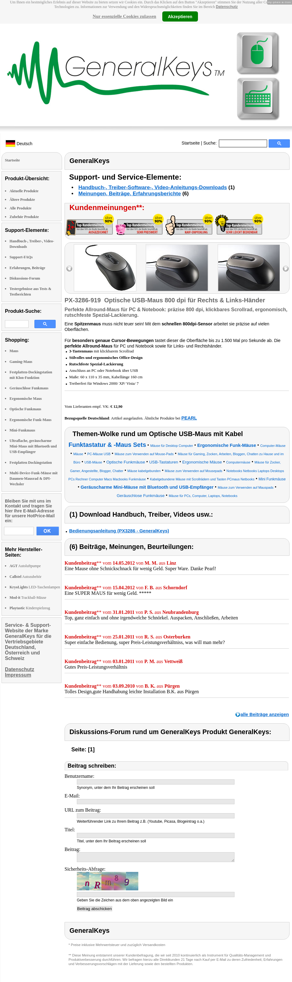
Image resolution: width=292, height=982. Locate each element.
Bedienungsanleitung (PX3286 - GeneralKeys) (119, 530)
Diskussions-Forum (25, 278)
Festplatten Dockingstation (31, 462)
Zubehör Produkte (24, 217)
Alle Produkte (20, 208)
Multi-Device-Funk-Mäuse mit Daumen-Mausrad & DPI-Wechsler (33, 478)
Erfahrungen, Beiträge (27, 268)
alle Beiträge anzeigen (264, 714)
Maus (14, 351)
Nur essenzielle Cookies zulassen (124, 16)
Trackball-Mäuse (28, 597)
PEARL (189, 417)
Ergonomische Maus (26, 398)
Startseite (191, 143)
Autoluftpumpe (25, 566)
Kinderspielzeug (30, 608)
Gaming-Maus (21, 362)
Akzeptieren (180, 16)
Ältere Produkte (22, 199)
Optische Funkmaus (25, 409)
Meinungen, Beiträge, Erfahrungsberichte (129, 194)
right (286, 269)
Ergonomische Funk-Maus (30, 420)
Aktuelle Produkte (24, 191)
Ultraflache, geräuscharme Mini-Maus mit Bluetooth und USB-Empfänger (33, 446)
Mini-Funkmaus (22, 430)
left (69, 269)
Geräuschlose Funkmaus (29, 388)
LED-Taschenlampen (35, 587)
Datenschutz (227, 7)
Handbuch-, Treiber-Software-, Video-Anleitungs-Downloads (152, 187)
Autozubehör (25, 576)
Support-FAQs (21, 257)
